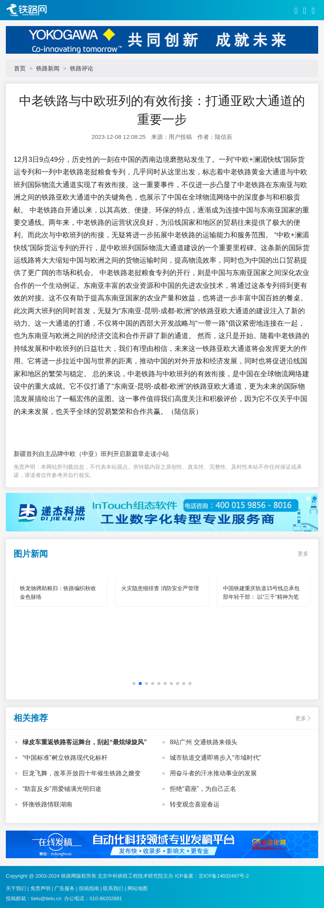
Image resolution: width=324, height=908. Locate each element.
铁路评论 (81, 68)
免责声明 (40, 888)
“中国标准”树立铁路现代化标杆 (65, 757)
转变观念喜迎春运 (194, 804)
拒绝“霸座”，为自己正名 (203, 788)
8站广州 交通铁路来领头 (203, 742)
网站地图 (137, 888)
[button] (134, 683)
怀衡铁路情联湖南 (47, 804)
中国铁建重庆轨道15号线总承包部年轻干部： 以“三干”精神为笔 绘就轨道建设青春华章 (261, 596)
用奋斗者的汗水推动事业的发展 (213, 773)
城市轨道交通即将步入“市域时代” (215, 757)
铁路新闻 (47, 68)
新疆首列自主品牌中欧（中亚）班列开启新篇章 (79, 453)
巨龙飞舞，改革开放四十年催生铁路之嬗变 (82, 773)
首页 (20, 68)
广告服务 (64, 888)
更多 (303, 553)
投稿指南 (89, 888)
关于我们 (16, 888)
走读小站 (156, 453)
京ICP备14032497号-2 (224, 876)
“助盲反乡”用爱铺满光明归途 (62, 788)
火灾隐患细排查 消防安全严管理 (160, 588)
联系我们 (113, 888)
